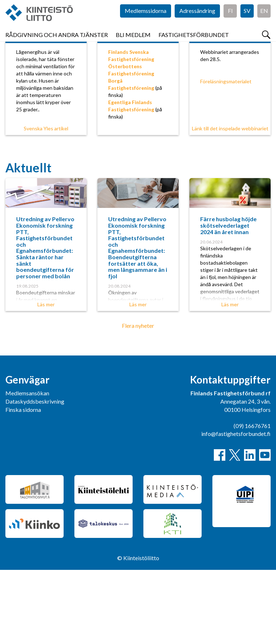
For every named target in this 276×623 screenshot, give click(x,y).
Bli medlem (133, 42)
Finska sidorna (23, 462)
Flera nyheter (138, 378)
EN (264, 21)
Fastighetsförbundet (193, 42)
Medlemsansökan (27, 446)
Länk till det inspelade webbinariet (230, 181)
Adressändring (197, 21)
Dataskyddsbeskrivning (34, 454)
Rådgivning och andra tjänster (56, 42)
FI (230, 21)
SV (247, 21)
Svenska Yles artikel (46, 181)
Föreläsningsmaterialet (226, 134)
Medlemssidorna (145, 21)
